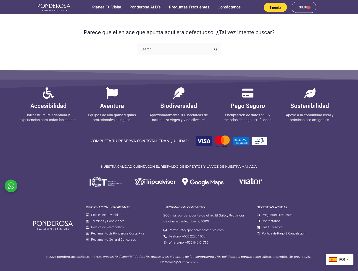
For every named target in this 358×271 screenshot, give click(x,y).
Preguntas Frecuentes (189, 7)
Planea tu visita (106, 7)
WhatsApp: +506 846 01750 (188, 243)
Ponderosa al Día (145, 7)
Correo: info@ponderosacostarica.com (196, 230)
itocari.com (190, 262)
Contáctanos (229, 7)
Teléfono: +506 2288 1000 (187, 236)
